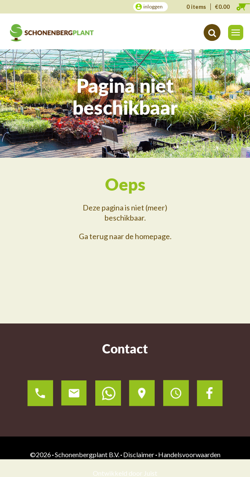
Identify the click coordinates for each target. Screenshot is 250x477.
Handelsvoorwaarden (189, 454)
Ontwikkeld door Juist (125, 473)
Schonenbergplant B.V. (87, 454)
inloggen (153, 6)
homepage (152, 236)
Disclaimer (138, 454)
